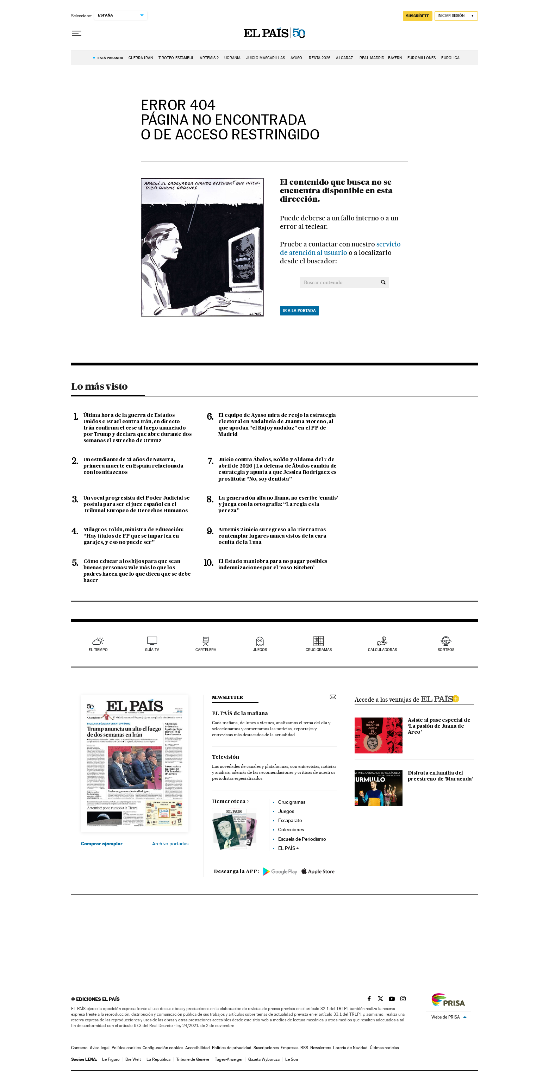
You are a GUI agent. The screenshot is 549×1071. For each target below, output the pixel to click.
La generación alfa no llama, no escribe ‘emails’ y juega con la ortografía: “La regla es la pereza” (278, 504)
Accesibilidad (197, 1048)
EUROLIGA (450, 58)
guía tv (152, 649)
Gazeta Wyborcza (264, 1059)
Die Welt (133, 1059)
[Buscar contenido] (383, 282)
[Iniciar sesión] (456, 16)
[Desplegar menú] (76, 33)
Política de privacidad (231, 1048)
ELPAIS (439, 698)
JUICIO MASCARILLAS (265, 58)
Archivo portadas (170, 843)
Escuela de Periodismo (302, 839)
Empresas (289, 1048)
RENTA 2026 (319, 58)
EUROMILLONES (421, 58)
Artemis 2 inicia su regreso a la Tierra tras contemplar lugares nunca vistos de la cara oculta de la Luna (272, 536)
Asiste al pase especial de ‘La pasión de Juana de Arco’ (439, 726)
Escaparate (290, 820)
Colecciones (291, 829)
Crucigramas (319, 649)
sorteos (446, 649)
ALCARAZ (345, 58)
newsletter (227, 697)
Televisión (225, 757)
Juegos (286, 811)
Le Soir (291, 1059)
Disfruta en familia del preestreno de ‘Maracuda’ (440, 776)
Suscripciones (266, 1048)
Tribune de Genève (192, 1059)
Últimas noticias (384, 1048)
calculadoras (382, 649)
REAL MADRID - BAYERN (381, 58)
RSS (304, 1048)
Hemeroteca (228, 801)
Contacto (79, 1048)
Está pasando (110, 58)
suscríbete (417, 15)
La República (158, 1059)
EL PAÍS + (288, 848)
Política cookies (126, 1048)
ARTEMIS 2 (209, 58)
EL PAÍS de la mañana (240, 713)
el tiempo (98, 649)
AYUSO (297, 58)
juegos (260, 649)
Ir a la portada (299, 310)
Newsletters (320, 1048)
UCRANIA (232, 58)
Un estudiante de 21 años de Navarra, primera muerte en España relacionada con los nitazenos (133, 466)
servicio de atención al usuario (340, 248)
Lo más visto (99, 386)
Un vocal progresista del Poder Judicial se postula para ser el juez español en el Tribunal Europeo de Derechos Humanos (136, 504)
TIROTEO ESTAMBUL (176, 58)
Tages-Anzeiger (229, 1059)
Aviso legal (100, 1048)
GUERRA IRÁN (141, 58)
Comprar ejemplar (102, 843)
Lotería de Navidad (350, 1048)
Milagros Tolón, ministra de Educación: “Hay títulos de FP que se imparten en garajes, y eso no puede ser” (133, 536)
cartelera (205, 649)
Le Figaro (111, 1059)
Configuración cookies (163, 1048)
